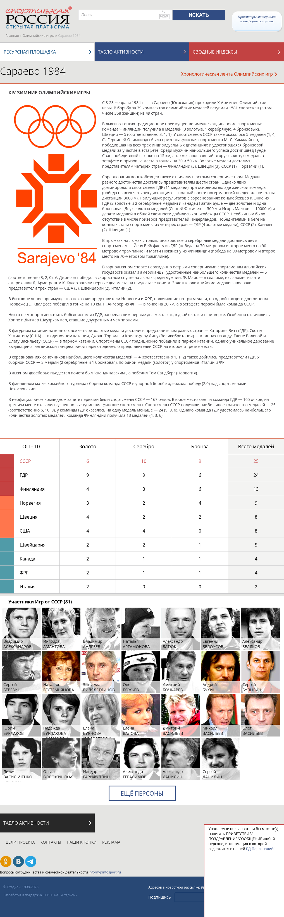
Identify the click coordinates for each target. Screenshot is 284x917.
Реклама (111, 842)
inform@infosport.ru (105, 872)
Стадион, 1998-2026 (23, 887)
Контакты (50, 842)
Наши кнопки (82, 842)
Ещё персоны (142, 793)
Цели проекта (20, 842)
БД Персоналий (259, 848)
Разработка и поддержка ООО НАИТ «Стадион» (40, 895)
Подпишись (159, 896)
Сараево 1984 (33, 71)
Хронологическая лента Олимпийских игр (229, 74)
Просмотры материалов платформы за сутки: (257, 19)
